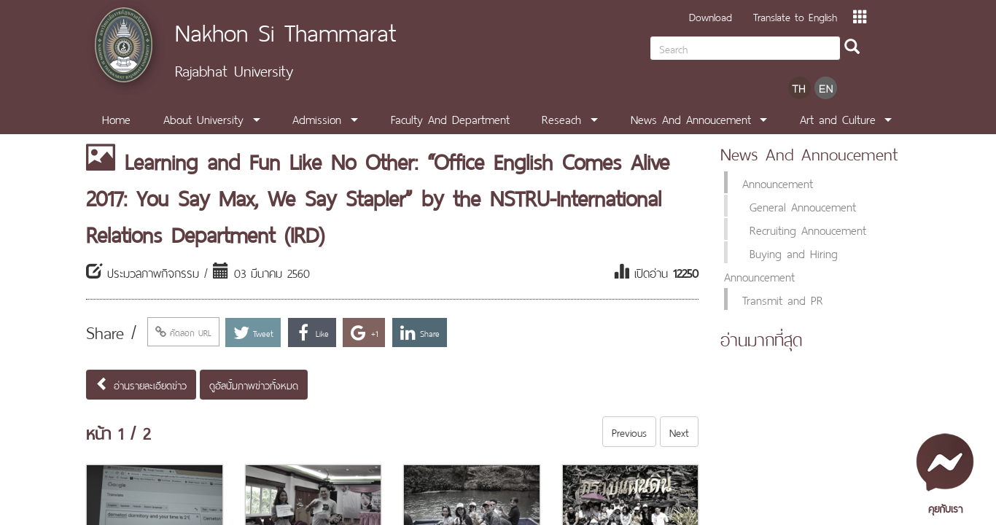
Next (679, 431)
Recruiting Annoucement (808, 229)
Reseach (561, 118)
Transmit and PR (782, 299)
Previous (629, 431)
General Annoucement (803, 206)
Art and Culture (838, 118)
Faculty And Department (450, 118)
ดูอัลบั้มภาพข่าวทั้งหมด (253, 384)
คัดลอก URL (183, 332)
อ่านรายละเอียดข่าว (141, 384)
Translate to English (795, 16)
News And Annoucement (691, 118)
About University (203, 118)
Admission (316, 118)
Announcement (777, 182)
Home (116, 118)
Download (710, 16)
